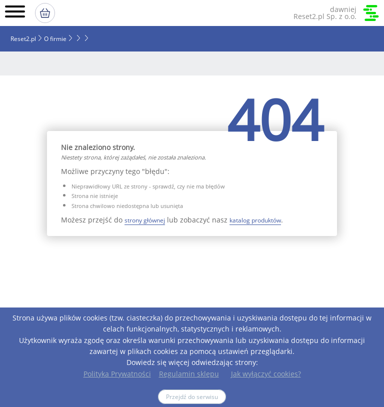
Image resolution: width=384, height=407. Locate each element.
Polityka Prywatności (117, 373)
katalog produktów (255, 220)
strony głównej (144, 220)
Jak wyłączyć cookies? (266, 373)
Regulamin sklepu (189, 373)
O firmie (55, 38)
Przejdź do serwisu (192, 396)
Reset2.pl (23, 38)
